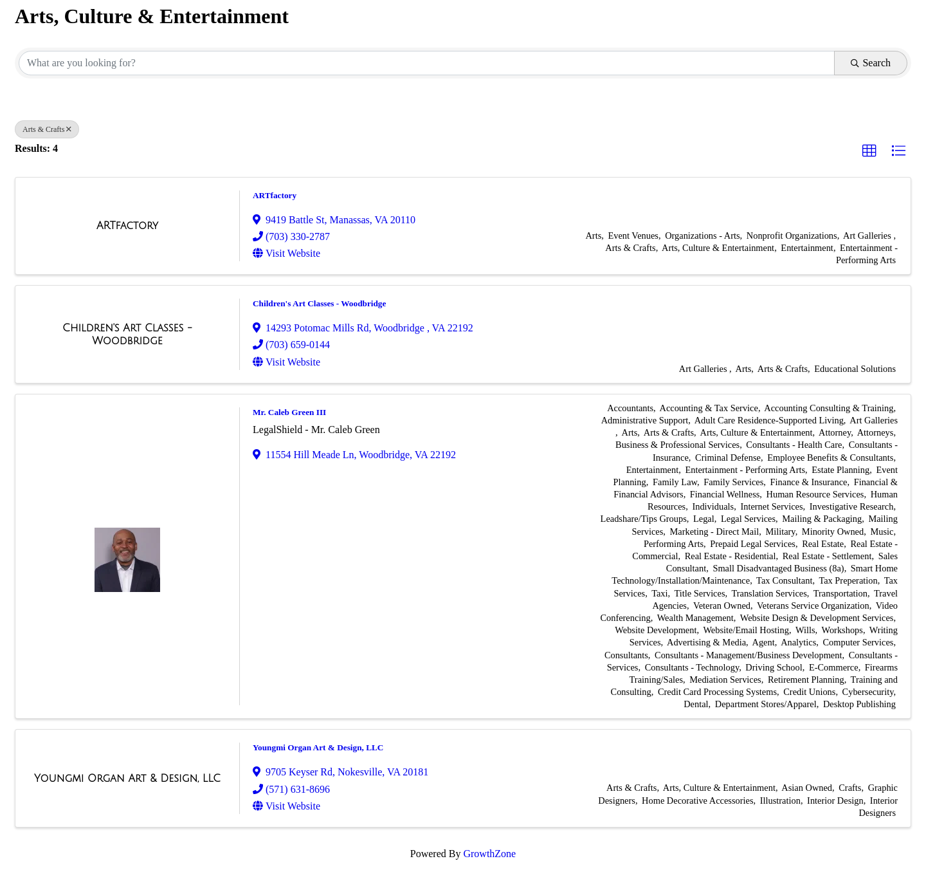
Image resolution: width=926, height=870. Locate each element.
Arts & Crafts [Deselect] (47, 129)
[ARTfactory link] (127, 225)
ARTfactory (274, 195)
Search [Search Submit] (871, 62)
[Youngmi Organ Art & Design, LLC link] (127, 778)
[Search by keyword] (427, 63)
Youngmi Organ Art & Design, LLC (318, 747)
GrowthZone (489, 853)
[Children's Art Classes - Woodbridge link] (127, 334)
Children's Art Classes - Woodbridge (319, 303)
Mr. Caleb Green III (289, 412)
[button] (869, 151)
